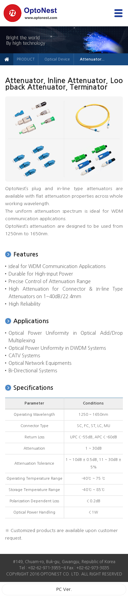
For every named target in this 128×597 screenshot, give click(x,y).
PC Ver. (64, 589)
